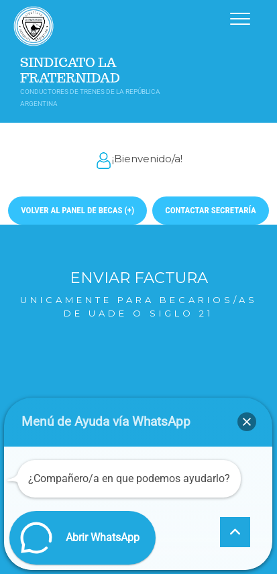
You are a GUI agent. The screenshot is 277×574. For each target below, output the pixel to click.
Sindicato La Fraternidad (70, 70)
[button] (246, 421)
